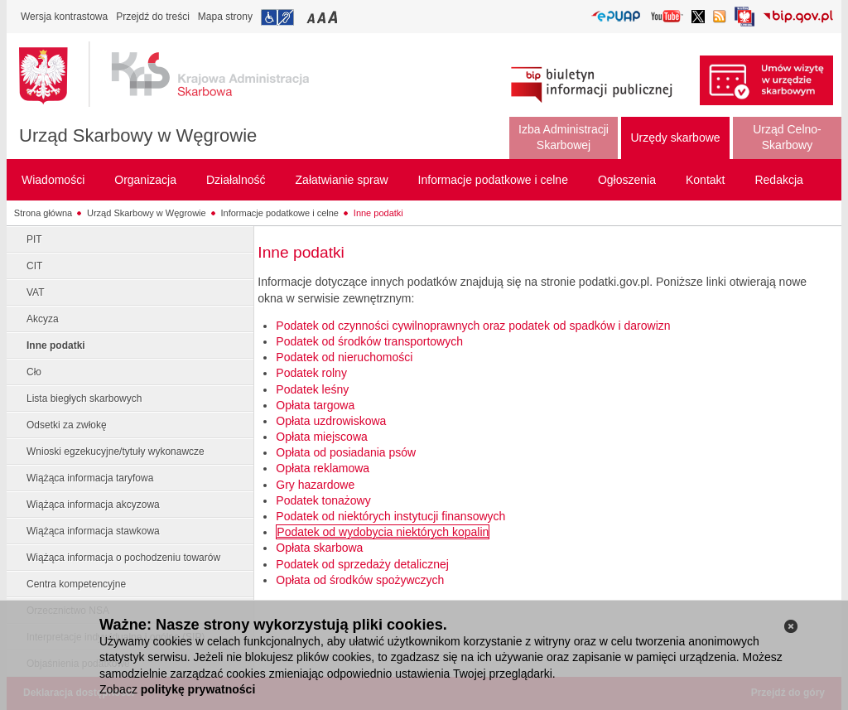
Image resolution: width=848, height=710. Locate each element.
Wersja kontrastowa (64, 16)
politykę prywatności (198, 689)
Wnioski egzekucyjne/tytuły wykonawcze (115, 451)
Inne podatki (378, 213)
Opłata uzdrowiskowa (331, 420)
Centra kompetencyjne (76, 584)
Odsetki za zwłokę (66, 425)
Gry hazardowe (315, 484)
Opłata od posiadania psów (346, 452)
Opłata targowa (315, 405)
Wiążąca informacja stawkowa (93, 531)
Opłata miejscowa (322, 436)
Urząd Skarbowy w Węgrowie (138, 135)
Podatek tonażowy (323, 500)
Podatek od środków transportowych (369, 341)
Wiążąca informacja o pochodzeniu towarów (123, 557)
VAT (35, 292)
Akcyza (42, 319)
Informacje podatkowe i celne (280, 213)
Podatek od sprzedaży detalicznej (362, 564)
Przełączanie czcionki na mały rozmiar (312, 17)
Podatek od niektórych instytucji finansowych (390, 516)
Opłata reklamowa (322, 468)
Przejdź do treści (153, 16)
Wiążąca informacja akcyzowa (93, 504)
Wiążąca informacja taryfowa (89, 478)
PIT (34, 239)
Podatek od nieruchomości (344, 357)
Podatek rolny (311, 372)
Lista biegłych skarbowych (84, 398)
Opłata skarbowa (319, 547)
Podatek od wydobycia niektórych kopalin (383, 532)
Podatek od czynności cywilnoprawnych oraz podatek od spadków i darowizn (473, 325)
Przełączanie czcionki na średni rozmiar (323, 17)
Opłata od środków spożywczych (360, 580)
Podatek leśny (312, 389)
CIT (34, 266)
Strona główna (43, 213)
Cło (33, 372)
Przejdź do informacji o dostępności (277, 17)
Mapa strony (225, 16)
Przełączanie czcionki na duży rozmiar (334, 17)
